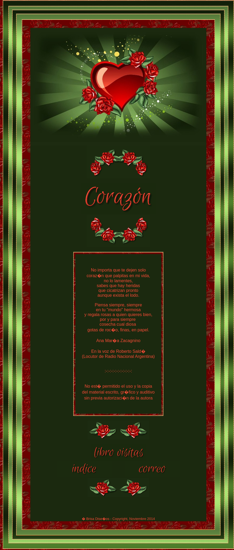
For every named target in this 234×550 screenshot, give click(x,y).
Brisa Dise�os (97, 520)
